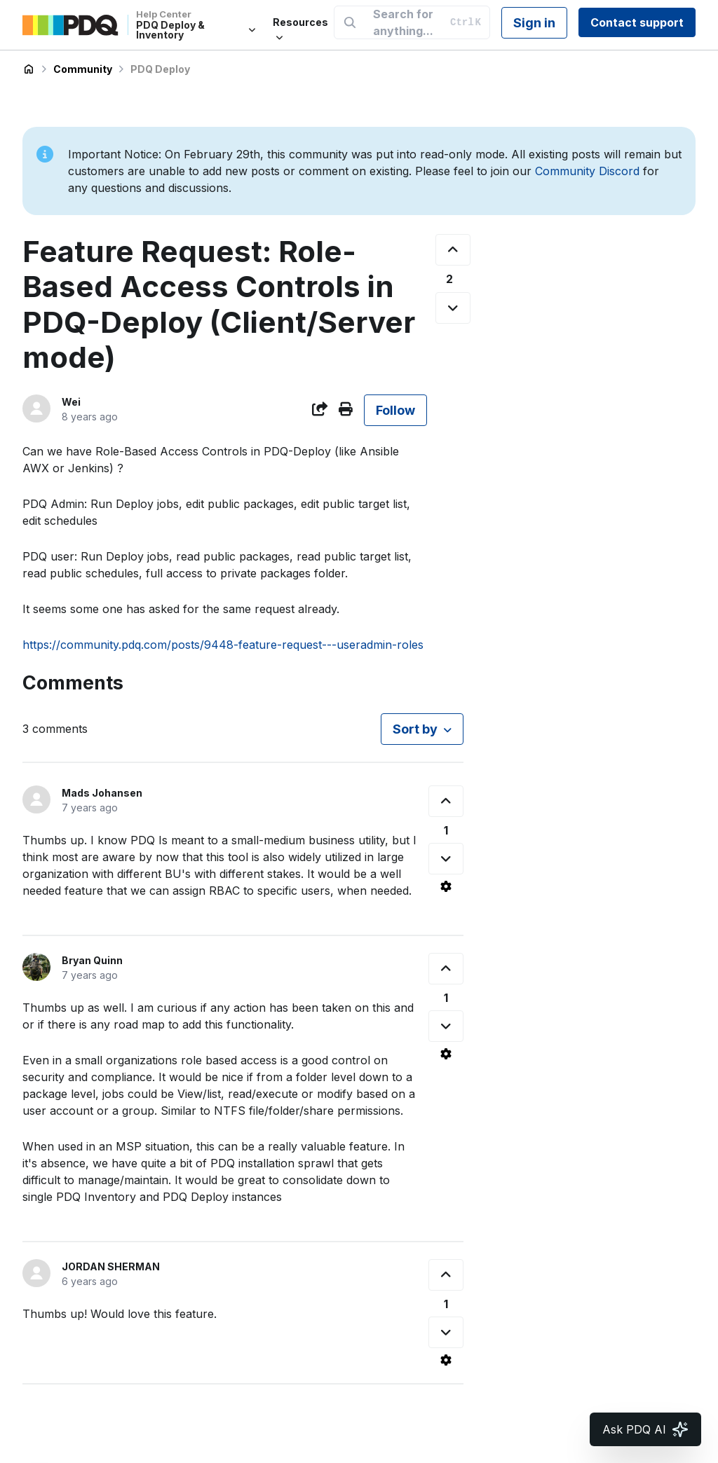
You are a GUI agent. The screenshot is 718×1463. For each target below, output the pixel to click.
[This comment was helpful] (445, 801)
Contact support (637, 22)
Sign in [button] (534, 22)
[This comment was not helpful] (445, 858)
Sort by (415, 729)
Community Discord (587, 171)
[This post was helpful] (452, 250)
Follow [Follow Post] (395, 410)
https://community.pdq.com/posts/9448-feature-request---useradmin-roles (223, 645)
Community (82, 69)
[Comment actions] (446, 886)
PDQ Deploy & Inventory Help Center (28, 69)
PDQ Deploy (160, 69)
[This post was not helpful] (452, 308)
